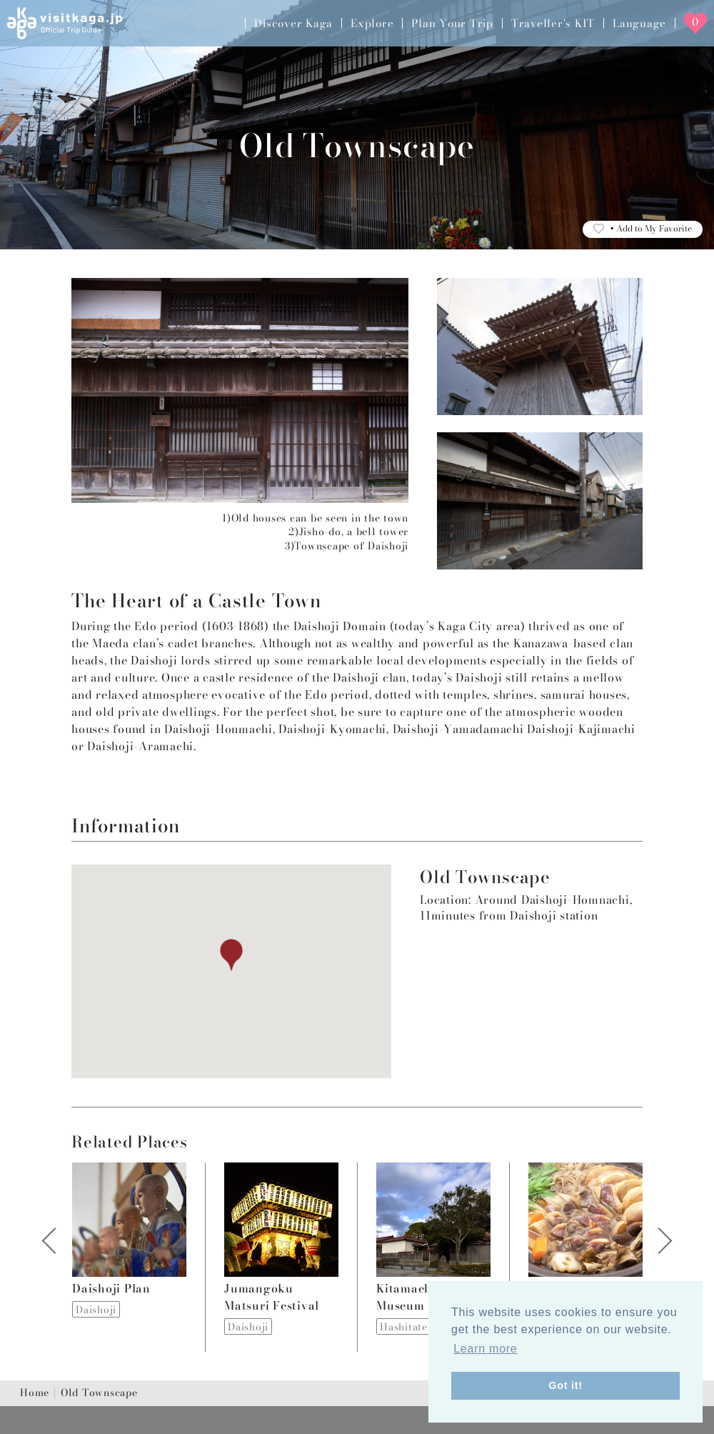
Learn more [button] (485, 1349)
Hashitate (404, 1327)
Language (639, 23)
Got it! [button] (565, 1385)
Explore (372, 23)
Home (34, 1393)
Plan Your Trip (452, 23)
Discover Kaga (293, 23)
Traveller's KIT (553, 23)
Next (658, 1257)
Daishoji (96, 1310)
